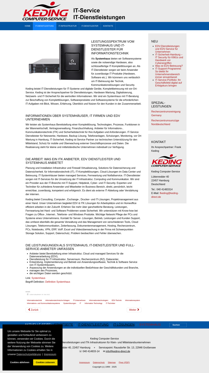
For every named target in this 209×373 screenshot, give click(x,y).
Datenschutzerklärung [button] (28, 354)
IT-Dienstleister (89, 26)
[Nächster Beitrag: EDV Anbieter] (134, 310)
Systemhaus (38, 278)
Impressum (84, 362)
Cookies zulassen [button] (45, 362)
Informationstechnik (34, 300)
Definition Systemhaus (57, 281)
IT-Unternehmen (79, 300)
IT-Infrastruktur (68, 26)
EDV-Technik (117, 300)
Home (27, 26)
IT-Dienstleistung (44, 26)
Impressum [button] (50, 354)
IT (80, 303)
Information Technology (93, 303)
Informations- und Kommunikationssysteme (43, 303)
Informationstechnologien (98, 300)
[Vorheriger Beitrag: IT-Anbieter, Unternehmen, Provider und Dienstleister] (33, 310)
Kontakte (108, 26)
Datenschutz (99, 362)
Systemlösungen (69, 303)
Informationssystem (132, 300)
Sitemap (112, 362)
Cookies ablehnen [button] (19, 362)
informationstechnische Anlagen (57, 300)
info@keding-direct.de (118, 351)
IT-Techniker (110, 303)
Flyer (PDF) (124, 362)
